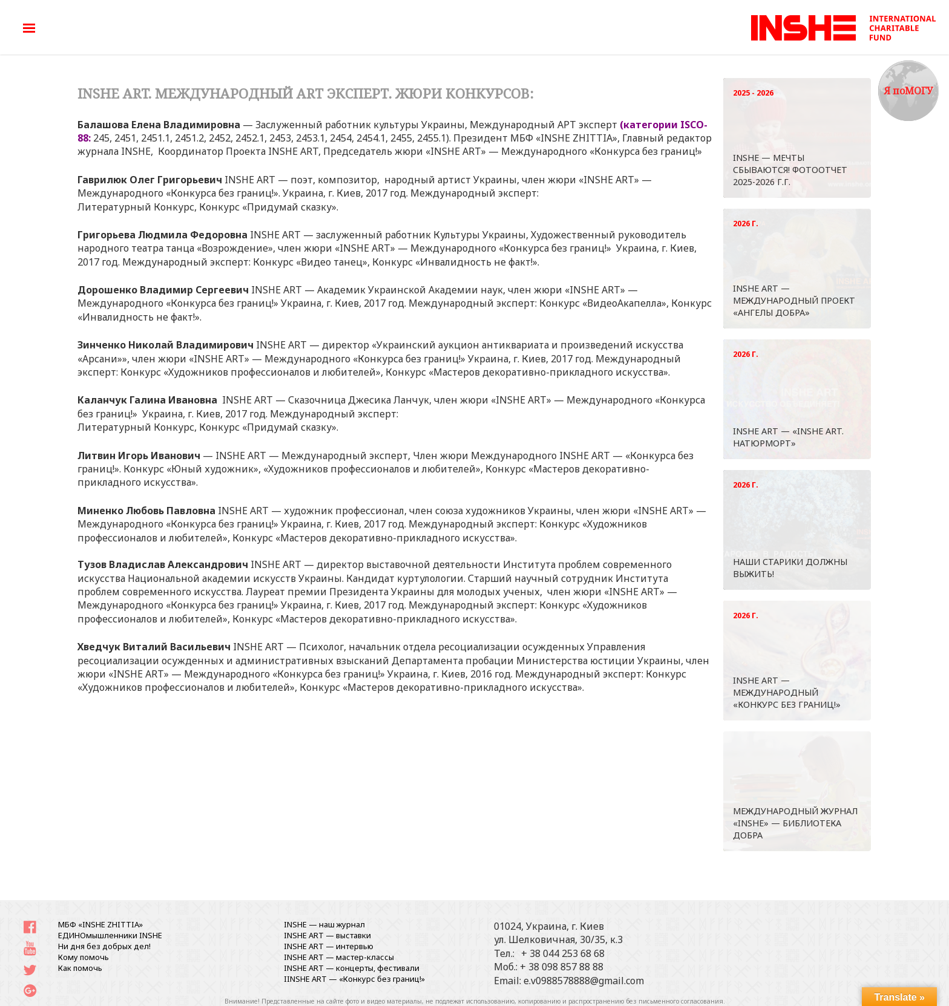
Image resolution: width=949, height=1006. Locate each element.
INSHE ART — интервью (328, 946)
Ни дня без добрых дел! (104, 946)
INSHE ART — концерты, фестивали (351, 967)
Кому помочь (83, 957)
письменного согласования (681, 1001)
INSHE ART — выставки (327, 935)
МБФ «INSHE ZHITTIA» (100, 924)
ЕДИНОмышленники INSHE (110, 935)
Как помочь (80, 967)
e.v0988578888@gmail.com (584, 980)
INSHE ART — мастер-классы (339, 957)
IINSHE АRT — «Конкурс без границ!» (354, 978)
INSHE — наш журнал (324, 924)
